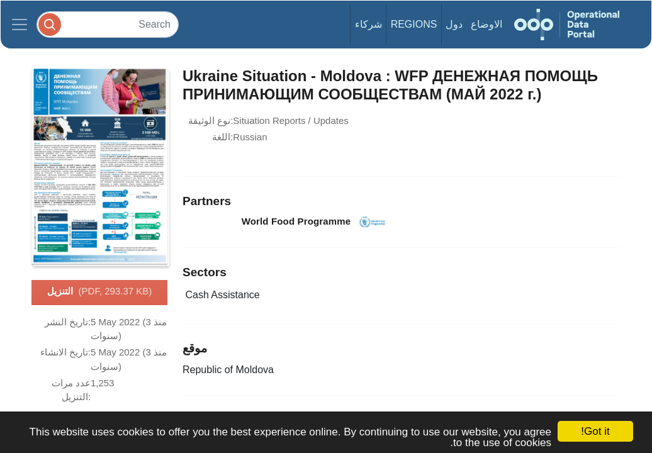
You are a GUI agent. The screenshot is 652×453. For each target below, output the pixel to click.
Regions (414, 24)
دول (454, 24)
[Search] (108, 24)
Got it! (595, 431)
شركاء (368, 24)
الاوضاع (486, 24)
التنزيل (99, 292)
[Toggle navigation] (20, 25)
